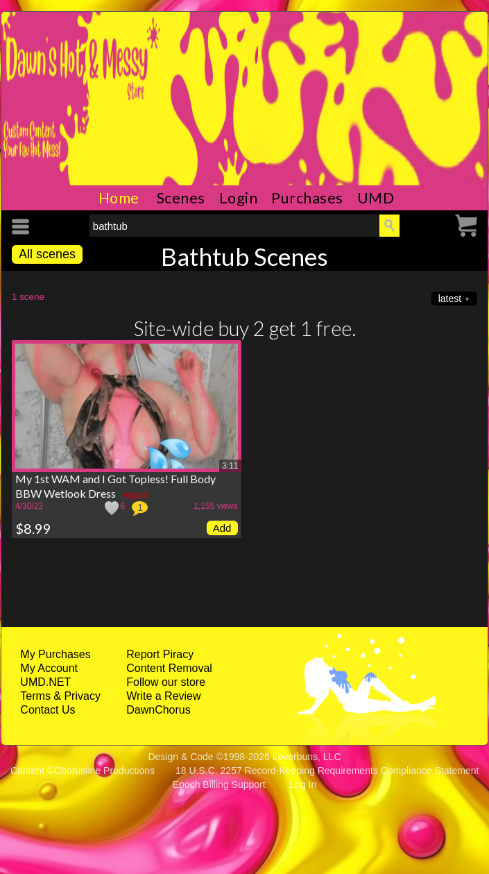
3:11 (230, 466)
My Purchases (55, 654)
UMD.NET (45, 682)
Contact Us (47, 710)
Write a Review (163, 696)
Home (118, 198)
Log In (302, 784)
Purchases (307, 198)
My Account (49, 668)
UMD (376, 198)
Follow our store (165, 682)
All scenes (47, 254)
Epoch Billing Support (219, 784)
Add (222, 528)
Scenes (181, 198)
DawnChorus (158, 710)
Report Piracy (160, 654)
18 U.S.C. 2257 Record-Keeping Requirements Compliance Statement (327, 770)
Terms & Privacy (60, 696)
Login (238, 198)
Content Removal (169, 668)
